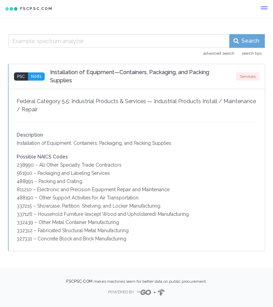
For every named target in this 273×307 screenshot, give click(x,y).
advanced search (218, 53)
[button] (264, 9)
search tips (252, 53)
